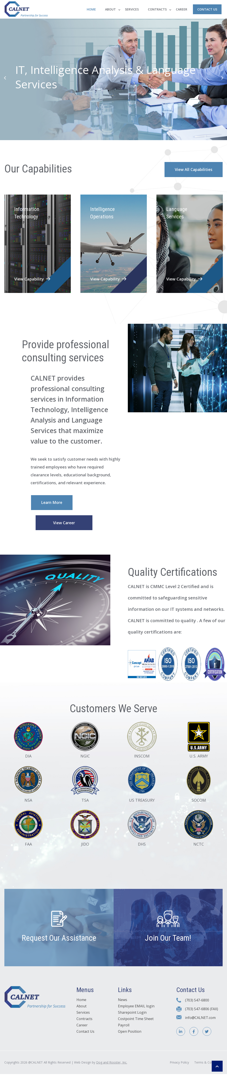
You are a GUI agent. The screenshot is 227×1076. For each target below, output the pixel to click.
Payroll (123, 1029)
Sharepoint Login (132, 1016)
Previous (5, 78)
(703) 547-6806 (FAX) (201, 1013)
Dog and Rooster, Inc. (111, 1066)
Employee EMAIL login (136, 1010)
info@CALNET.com (200, 1021)
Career (181, 9)
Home (91, 9)
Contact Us (207, 9)
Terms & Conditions (208, 1066)
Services (132, 9)
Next (222, 78)
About (110, 9)
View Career (64, 524)
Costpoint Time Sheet (136, 1023)
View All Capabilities (192, 169)
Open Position (129, 1035)
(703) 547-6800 (197, 1004)
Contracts (157, 9)
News (122, 1004)
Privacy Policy (179, 1066)
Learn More (53, 503)
